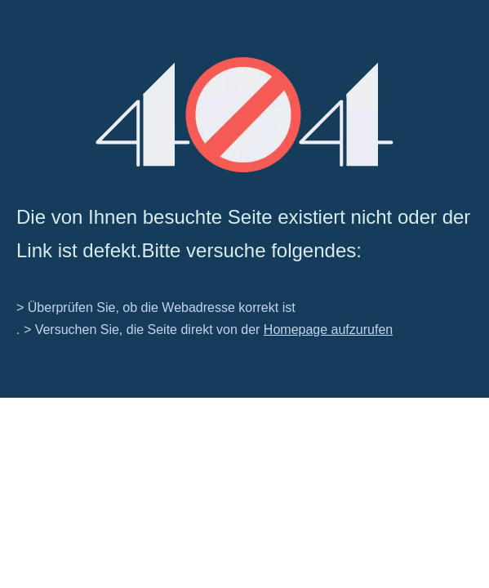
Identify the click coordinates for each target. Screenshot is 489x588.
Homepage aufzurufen (328, 329)
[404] (244, 114)
